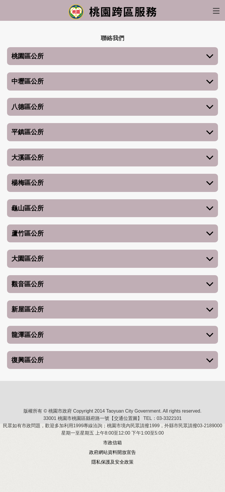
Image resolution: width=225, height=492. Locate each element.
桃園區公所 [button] (112, 56)
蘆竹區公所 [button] (112, 234)
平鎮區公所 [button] (112, 132)
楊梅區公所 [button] (112, 183)
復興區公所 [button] (112, 360)
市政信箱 (112, 442)
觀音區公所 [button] (112, 284)
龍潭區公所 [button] (112, 335)
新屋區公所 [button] (112, 309)
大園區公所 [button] (112, 259)
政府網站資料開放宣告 (112, 452)
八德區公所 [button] (112, 107)
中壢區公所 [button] (112, 81)
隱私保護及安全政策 (112, 461)
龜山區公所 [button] (112, 208)
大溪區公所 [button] (112, 158)
